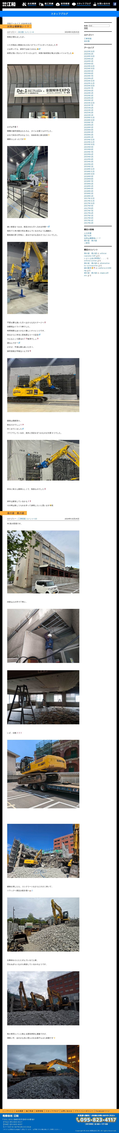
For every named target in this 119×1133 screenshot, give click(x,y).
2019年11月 (89, 142)
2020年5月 (89, 127)
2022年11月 (89, 83)
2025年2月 (89, 54)
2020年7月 (89, 122)
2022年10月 (89, 86)
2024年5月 (89, 61)
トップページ (7, 1111)
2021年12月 (89, 103)
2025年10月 (89, 51)
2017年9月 (89, 206)
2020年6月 (89, 125)
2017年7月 (89, 211)
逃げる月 (87, 236)
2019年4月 (89, 159)
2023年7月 (89, 76)
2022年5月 (89, 93)
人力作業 (87, 233)
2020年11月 (89, 117)
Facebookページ (103, 1111)
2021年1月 (89, 115)
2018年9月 (89, 176)
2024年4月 (89, 64)
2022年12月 (89, 81)
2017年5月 (89, 216)
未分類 (21, 32)
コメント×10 (31, 519)
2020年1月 (89, 137)
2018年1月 (89, 196)
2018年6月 (89, 184)
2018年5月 (89, 186)
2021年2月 (89, 113)
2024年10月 (89, 56)
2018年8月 (89, 179)
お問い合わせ (101, 4)
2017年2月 (89, 223)
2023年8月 (89, 73)
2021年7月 (89, 105)
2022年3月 (89, 95)
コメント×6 (29, 32)
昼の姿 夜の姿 (15, 513)
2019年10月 (89, 144)
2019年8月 (89, 149)
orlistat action (90, 261)
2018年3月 (89, 191)
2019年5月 (89, 157)
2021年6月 (89, 108)
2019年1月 (89, 167)
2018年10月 (89, 174)
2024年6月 (89, 59)
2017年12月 (89, 198)
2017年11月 (89, 201)
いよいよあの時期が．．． (95, 258)
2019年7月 (89, 152)
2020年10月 (89, 120)
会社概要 (29, 4)
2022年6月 (89, 91)
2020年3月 (89, 132)
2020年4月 (89, 130)
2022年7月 (89, 88)
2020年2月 (89, 135)
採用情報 (63, 4)
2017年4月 (89, 218)
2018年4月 (89, 188)
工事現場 (22, 519)
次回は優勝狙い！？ (18, 26)
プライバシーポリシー (84, 1111)
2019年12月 (89, 140)
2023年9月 (89, 71)
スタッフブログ (81, 4)
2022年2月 (89, 98)
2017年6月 (89, 213)
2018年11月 (89, 171)
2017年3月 (89, 220)
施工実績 (46, 4)
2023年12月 (89, 66)
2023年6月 (89, 78)
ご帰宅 (87, 243)
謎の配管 (89, 268)
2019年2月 (89, 164)
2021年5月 (89, 110)
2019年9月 (89, 147)
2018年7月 (89, 181)
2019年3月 (89, 162)
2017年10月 (89, 203)
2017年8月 (89, 208)
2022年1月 (89, 100)
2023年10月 (89, 68)
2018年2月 (89, 193)
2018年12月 (89, 169)
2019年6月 (89, 154)
